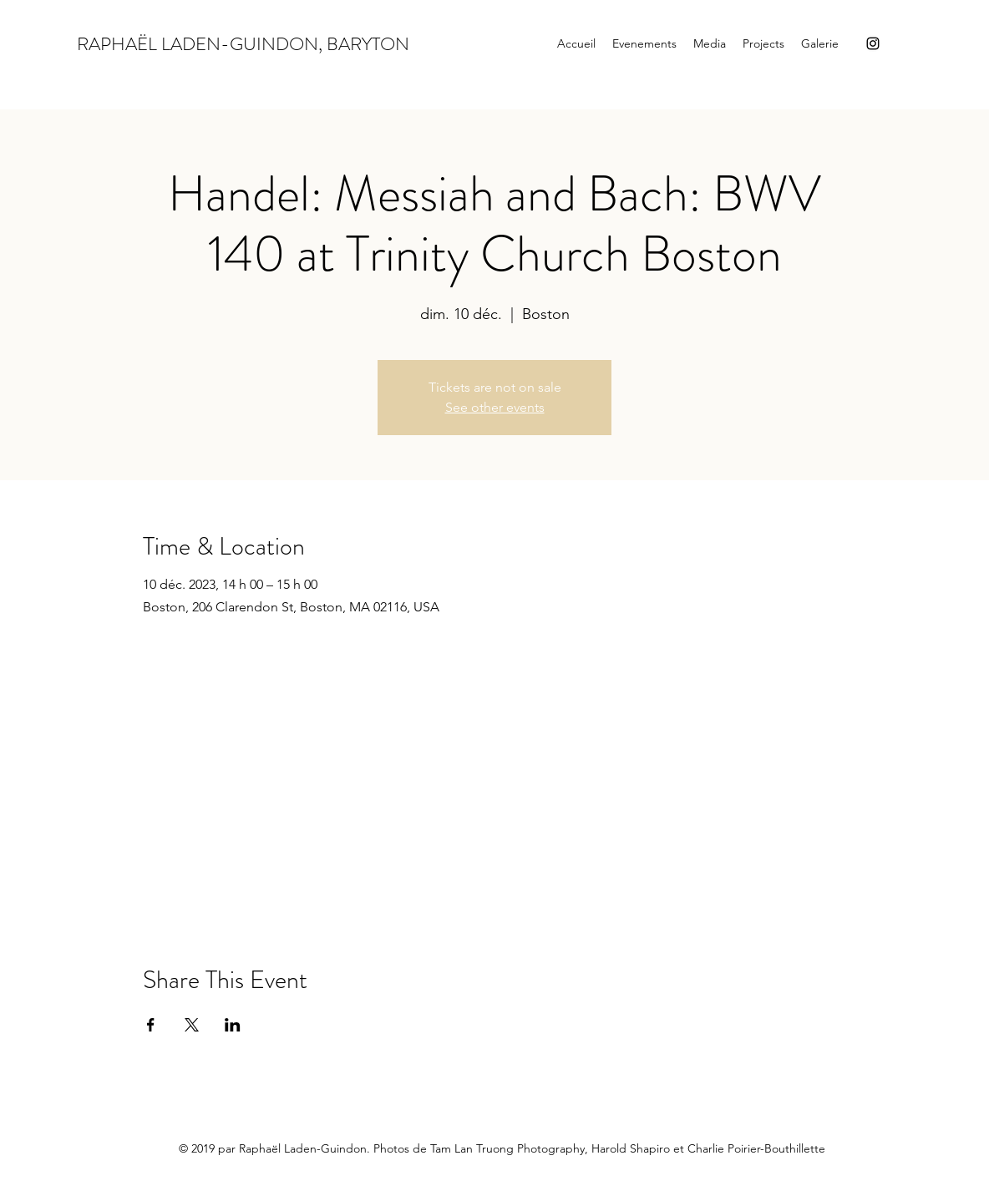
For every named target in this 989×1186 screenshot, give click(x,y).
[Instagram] (873, 43)
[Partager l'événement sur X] (192, 1024)
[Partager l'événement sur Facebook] (151, 1024)
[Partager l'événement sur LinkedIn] (233, 1024)
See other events (495, 407)
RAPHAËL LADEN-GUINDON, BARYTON (243, 44)
